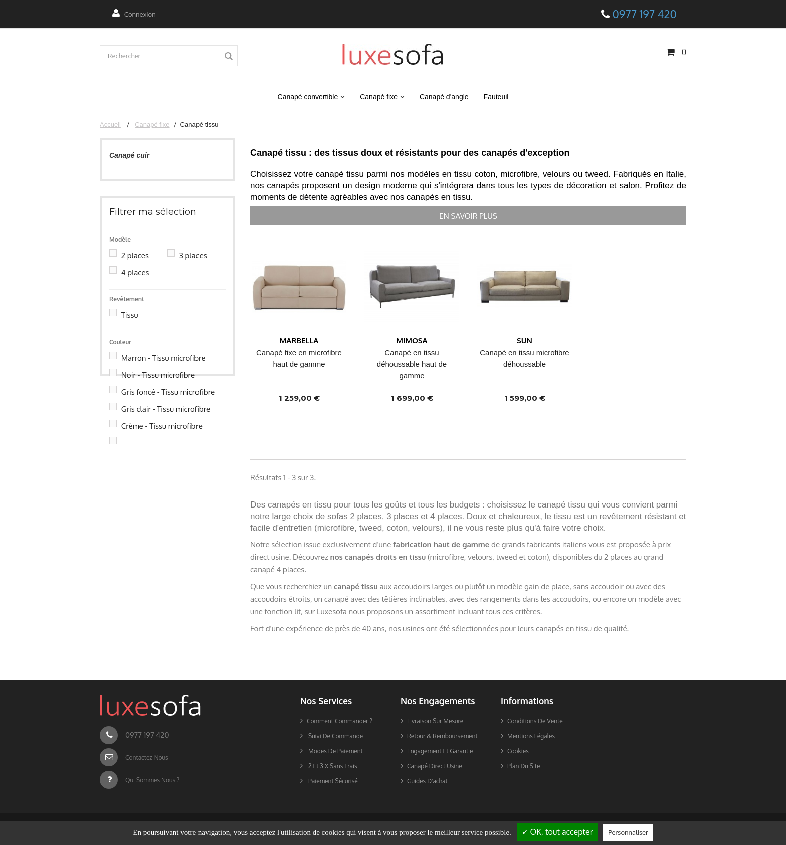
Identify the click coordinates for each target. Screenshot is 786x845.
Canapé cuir (129, 155)
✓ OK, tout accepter (557, 832)
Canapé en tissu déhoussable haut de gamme (412, 364)
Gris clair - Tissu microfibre (165, 420)
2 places (135, 266)
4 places (135, 283)
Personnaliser (628, 832)
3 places (193, 266)
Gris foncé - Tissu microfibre (168, 403)
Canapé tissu (131, 170)
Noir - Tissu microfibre (158, 386)
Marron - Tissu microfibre (163, 369)
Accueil (110, 124)
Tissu (129, 326)
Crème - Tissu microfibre (162, 437)
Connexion (140, 14)
